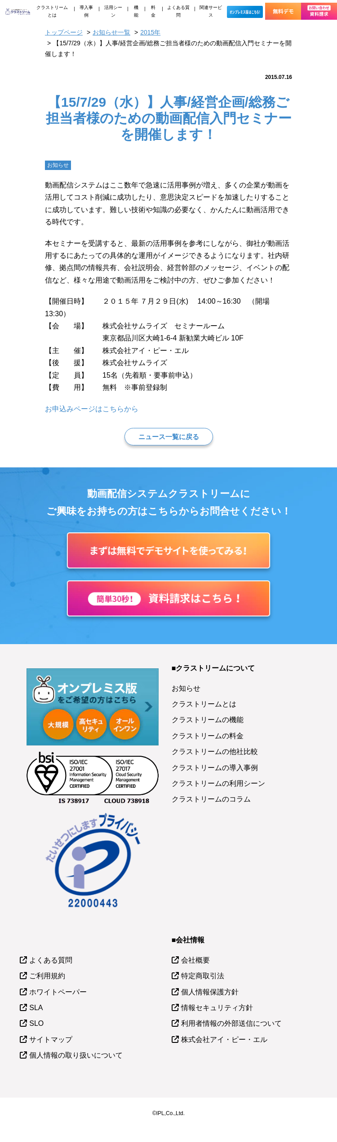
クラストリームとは (52, 11)
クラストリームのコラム (211, 799)
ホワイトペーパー (58, 992)
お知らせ (186, 688)
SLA (36, 1007)
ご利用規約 (47, 976)
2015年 (150, 32)
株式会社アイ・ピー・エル (224, 1039)
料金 (153, 11)
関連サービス (211, 11)
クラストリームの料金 (208, 736)
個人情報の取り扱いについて (76, 1055)
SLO (36, 1023)
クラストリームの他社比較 (215, 751)
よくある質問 (178, 11)
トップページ (64, 32)
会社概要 (195, 960)
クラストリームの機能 (208, 720)
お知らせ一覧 (111, 32)
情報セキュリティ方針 (217, 1007)
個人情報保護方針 (210, 992)
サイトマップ (50, 1039)
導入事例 (86, 11)
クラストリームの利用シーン (218, 783)
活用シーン (113, 11)
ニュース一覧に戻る (168, 436)
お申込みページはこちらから (91, 409)
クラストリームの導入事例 (215, 768)
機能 (136, 11)
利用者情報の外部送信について (231, 1023)
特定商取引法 (202, 976)
